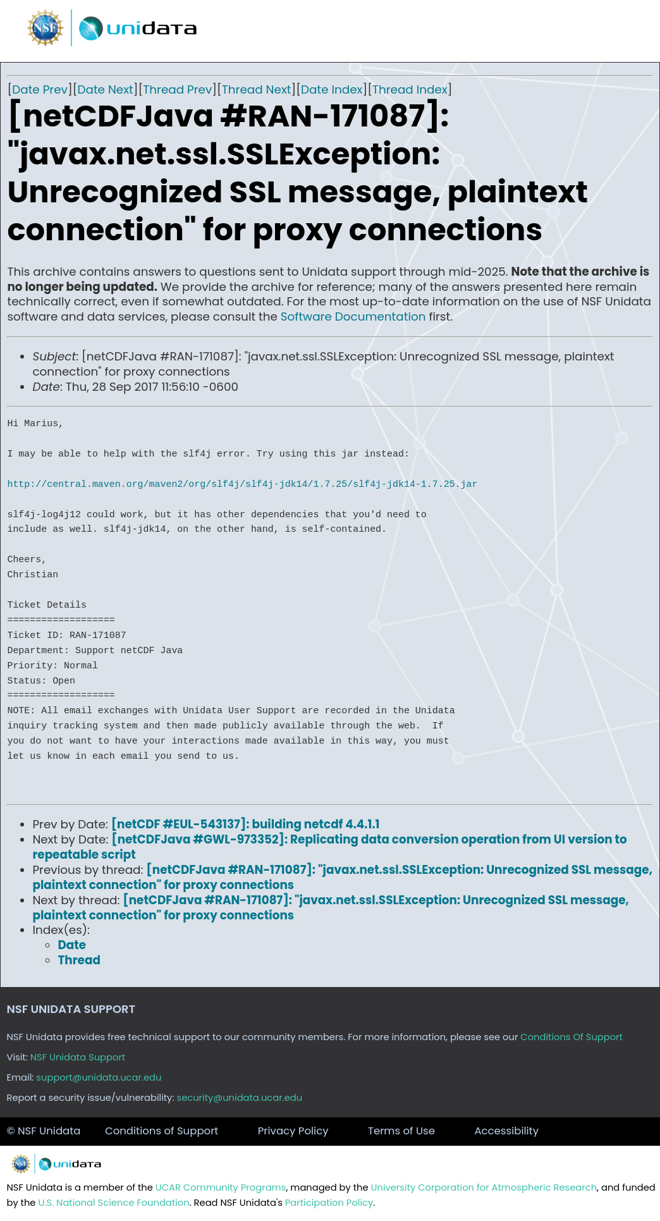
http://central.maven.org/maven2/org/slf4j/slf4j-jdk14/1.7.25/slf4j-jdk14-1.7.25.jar (242, 484)
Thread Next (256, 89)
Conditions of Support (161, 1131)
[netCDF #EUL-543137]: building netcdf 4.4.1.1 (245, 824)
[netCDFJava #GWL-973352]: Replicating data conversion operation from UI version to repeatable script (329, 846)
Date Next (105, 89)
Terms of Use (401, 1131)
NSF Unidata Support (78, 1057)
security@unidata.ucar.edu (239, 1097)
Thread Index (410, 89)
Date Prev (40, 89)
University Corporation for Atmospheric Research (484, 1187)
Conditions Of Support (571, 1037)
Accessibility (506, 1131)
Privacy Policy (293, 1131)
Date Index (331, 89)
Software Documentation (353, 316)
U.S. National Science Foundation (113, 1202)
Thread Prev (177, 89)
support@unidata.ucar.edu (98, 1077)
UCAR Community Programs (221, 1187)
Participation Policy (329, 1202)
